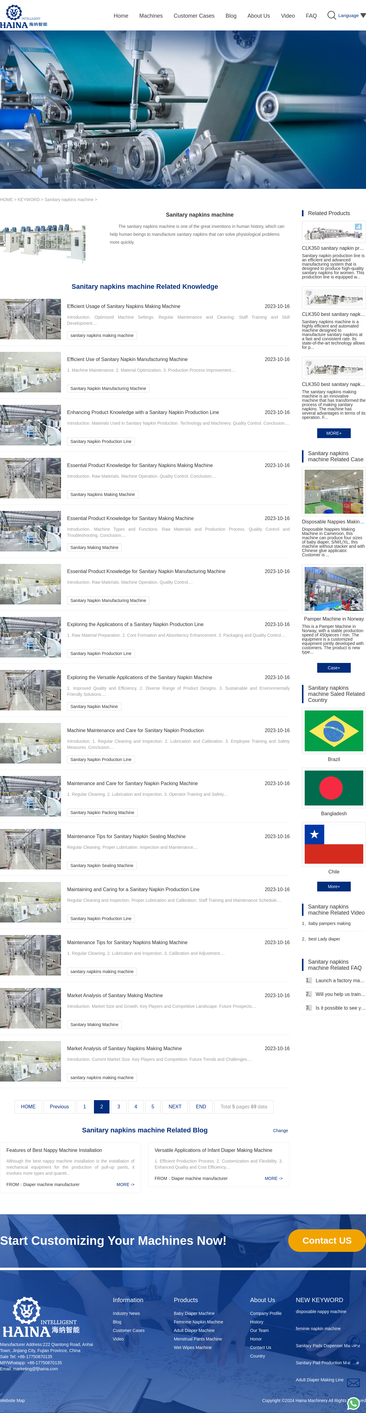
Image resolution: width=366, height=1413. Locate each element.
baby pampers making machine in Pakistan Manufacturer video (326, 926)
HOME (6, 199)
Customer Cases (129, 1330)
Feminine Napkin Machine (198, 1321)
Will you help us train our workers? (336, 994)
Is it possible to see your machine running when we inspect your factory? (336, 1008)
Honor (256, 1339)
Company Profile (266, 1313)
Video (118, 1339)
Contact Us (260, 1347)
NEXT (175, 1106)
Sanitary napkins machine (69, 199)
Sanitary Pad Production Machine (327, 1365)
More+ (334, 886)
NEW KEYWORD (319, 1300)
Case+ (334, 667)
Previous (59, 1106)
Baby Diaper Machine (194, 1313)
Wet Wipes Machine (193, 1347)
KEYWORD (29, 199)
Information (128, 1300)
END (201, 1106)
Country (257, 1356)
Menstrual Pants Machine (198, 1339)
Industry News (126, 1313)
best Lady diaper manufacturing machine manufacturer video (324, 942)
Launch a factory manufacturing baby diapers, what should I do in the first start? (336, 980)
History (257, 1321)
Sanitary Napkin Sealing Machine (101, 865)
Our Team (259, 1330)
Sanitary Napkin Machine (94, 706)
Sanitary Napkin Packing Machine (102, 812)
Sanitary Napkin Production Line (100, 441)
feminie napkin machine (318, 1331)
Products (186, 1300)
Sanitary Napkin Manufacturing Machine (108, 388)
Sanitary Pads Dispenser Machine (328, 1348)
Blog (117, 1321)
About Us (262, 1300)
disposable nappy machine (321, 1314)
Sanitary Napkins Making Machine (102, 494)
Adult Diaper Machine (194, 1330)
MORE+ (334, 433)
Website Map (12, 1400)
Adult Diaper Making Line (319, 1382)
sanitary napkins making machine (102, 335)
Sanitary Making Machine (94, 547)
